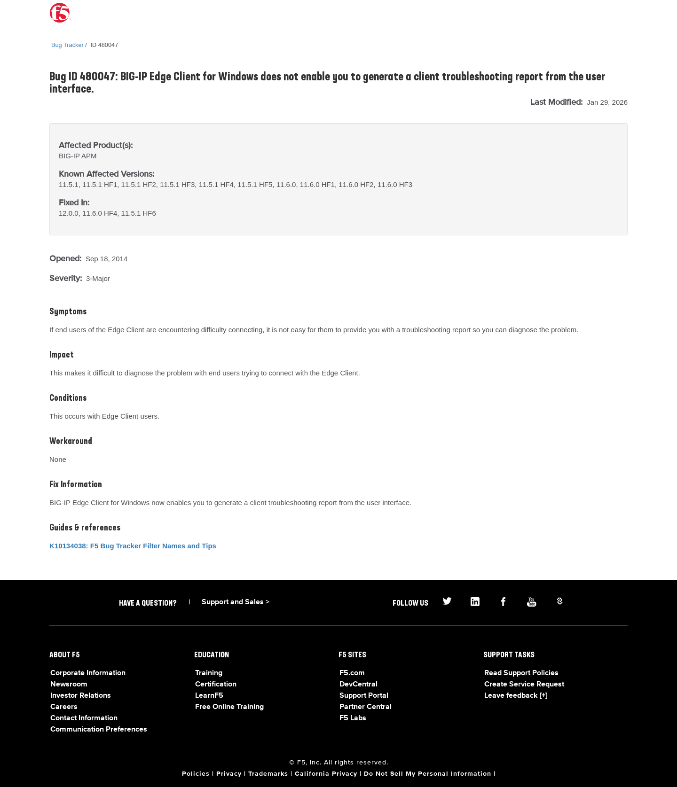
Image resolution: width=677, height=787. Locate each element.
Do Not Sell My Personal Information (427, 774)
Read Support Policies (521, 673)
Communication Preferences (98, 729)
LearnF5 (209, 696)
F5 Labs (352, 718)
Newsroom (68, 684)
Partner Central (365, 707)
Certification (215, 684)
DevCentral (358, 684)
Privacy (229, 774)
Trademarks (268, 774)
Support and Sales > (235, 602)
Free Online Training (229, 707)
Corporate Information (88, 673)
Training (208, 673)
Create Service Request (524, 684)
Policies (196, 774)
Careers (64, 707)
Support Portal (363, 696)
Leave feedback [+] (515, 696)
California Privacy (326, 774)
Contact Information (84, 718)
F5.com (352, 673)
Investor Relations (80, 696)
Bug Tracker (67, 44)
